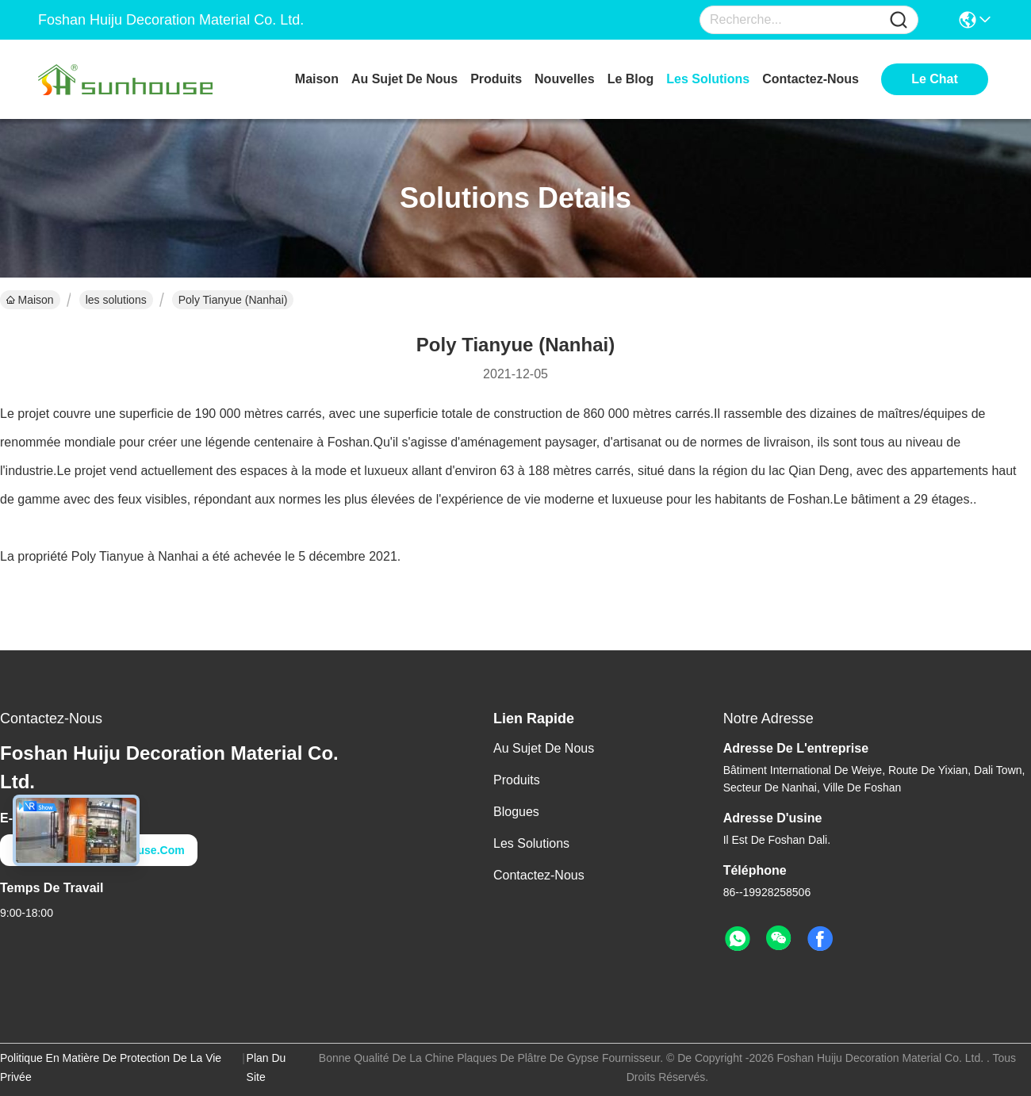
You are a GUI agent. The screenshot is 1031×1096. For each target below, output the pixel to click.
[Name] (898, 20)
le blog (630, 79)
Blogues (516, 811)
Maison (317, 79)
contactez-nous (810, 79)
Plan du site (266, 1067)
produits (496, 79)
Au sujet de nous (543, 748)
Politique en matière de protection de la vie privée (110, 1067)
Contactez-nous (538, 875)
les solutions (707, 79)
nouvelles (565, 79)
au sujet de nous (404, 79)
